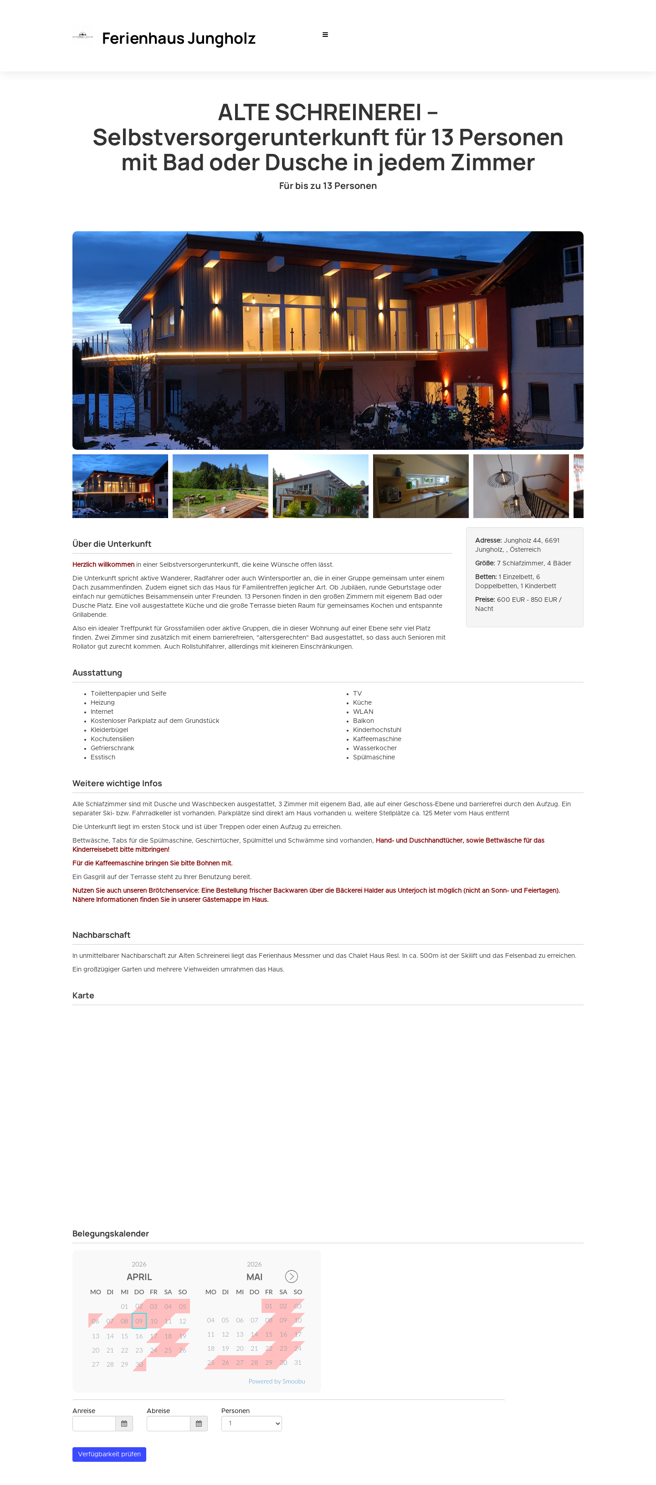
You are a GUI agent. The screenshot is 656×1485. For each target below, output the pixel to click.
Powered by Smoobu (277, 1381)
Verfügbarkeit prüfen (109, 1454)
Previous (79, 484)
